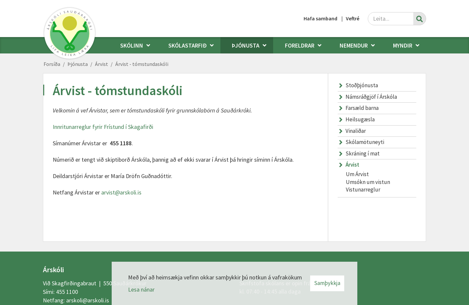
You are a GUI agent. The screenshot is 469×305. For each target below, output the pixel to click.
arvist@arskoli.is (121, 192)
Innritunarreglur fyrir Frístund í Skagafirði (103, 127)
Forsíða (52, 64)
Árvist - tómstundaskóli (141, 64)
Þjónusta (77, 64)
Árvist (101, 64)
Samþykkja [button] (327, 283)
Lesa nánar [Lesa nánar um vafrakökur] (141, 289)
